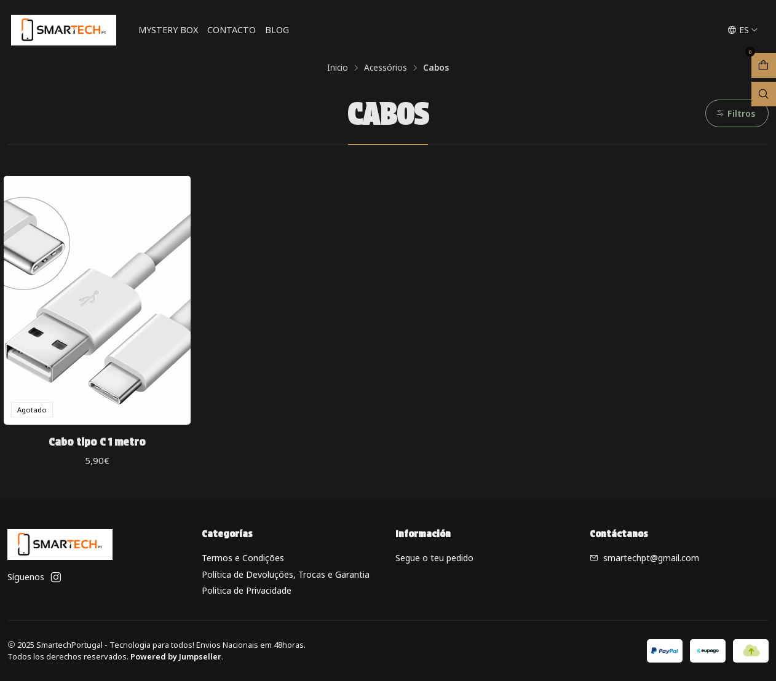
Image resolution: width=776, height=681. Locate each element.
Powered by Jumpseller (175, 656)
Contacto (231, 30)
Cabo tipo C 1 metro (97, 441)
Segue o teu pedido (434, 558)
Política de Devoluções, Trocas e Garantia (286, 574)
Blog (277, 30)
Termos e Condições (243, 558)
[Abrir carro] (763, 65)
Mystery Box (168, 30)
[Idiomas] (742, 30)
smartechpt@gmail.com (644, 558)
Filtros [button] (736, 113)
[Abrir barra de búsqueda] (763, 94)
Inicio (337, 67)
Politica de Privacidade (246, 590)
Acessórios (385, 67)
